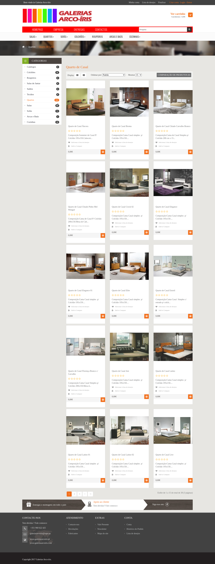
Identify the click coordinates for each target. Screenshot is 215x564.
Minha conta (134, 2)
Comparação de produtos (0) (174, 75)
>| (90, 494)
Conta (129, 524)
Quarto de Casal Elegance (166, 207)
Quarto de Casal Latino (165, 371)
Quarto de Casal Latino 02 (123, 455)
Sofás (43, 111)
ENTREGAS (79, 29)
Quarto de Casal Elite (121, 290)
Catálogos (43, 67)
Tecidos (43, 94)
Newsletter (102, 529)
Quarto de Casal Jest (120, 371)
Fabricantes (73, 533)
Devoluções (73, 529)
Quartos (43, 100)
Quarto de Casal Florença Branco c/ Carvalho (83, 372)
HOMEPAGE (37, 29)
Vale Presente (103, 524)
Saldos (43, 89)
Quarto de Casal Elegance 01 (80, 290)
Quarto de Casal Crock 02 (123, 207)
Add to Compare (76, 146)
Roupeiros (43, 78)
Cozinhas (43, 122)
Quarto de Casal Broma (122, 126)
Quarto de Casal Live (164, 455)
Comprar (103, 152)
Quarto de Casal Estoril (165, 290)
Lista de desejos (148, 2)
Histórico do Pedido (135, 529)
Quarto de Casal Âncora (78, 126)
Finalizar (162, 2)
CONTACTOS (101, 29)
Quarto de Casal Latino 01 (79, 455)
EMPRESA (58, 29)
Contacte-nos (73, 524)
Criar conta (174, 2)
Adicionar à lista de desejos (80, 142)
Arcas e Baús (43, 116)
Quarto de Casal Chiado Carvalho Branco (172, 126)
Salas (43, 105)
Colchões (43, 72)
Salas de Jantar (43, 83)
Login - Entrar (186, 2)
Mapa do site (102, 533)
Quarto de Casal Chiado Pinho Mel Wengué (82, 208)
